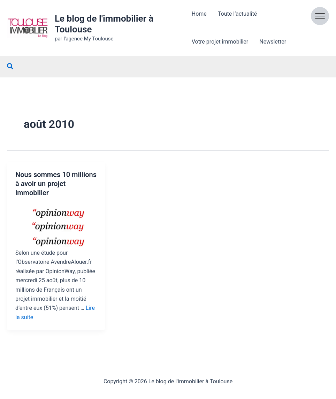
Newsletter (272, 41)
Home (199, 13)
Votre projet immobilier (220, 41)
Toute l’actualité (237, 13)
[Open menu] (320, 16)
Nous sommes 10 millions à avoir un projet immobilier (56, 183)
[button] (10, 66)
